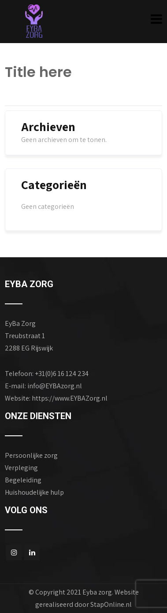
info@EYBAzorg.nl (54, 385)
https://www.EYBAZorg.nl (70, 398)
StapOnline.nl (111, 604)
